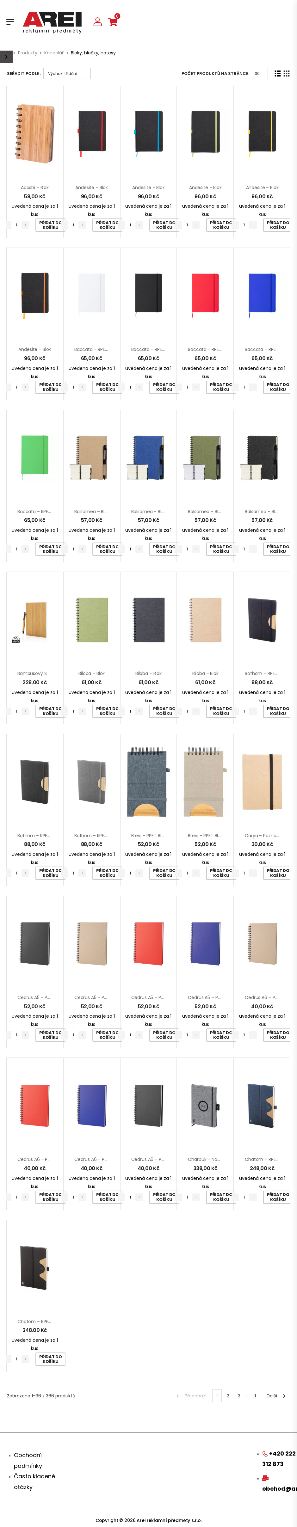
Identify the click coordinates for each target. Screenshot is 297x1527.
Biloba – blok (91, 673)
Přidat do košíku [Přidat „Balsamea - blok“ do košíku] (107, 549)
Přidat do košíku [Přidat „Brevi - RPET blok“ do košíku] (164, 873)
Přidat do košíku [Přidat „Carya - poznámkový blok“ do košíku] (278, 873)
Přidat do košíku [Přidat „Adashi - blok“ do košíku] (50, 225)
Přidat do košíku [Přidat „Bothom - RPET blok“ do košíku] (278, 711)
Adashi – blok (35, 187)
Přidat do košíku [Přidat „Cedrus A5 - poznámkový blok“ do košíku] (50, 1035)
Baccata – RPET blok (95, 349)
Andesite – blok (91, 187)
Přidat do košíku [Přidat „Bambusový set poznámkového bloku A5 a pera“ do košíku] (50, 711)
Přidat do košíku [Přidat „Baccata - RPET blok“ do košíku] (107, 387)
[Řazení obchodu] (67, 73)
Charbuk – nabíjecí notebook (219, 1159)
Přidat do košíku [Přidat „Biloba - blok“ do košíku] (107, 711)
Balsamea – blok (91, 511)
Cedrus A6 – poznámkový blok (49, 1159)
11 (254, 1396)
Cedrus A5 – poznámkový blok (49, 997)
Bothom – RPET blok (266, 673)
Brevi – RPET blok (148, 835)
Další (276, 1396)
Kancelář (54, 53)
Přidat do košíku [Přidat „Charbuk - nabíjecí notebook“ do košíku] (221, 1197)
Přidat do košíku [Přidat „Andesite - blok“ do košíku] (107, 225)
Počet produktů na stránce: (215, 74)
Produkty (27, 53)
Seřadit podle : (24, 74)
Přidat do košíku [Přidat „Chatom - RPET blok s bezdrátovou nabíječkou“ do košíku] (278, 1197)
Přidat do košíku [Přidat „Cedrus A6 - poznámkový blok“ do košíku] (278, 1035)
